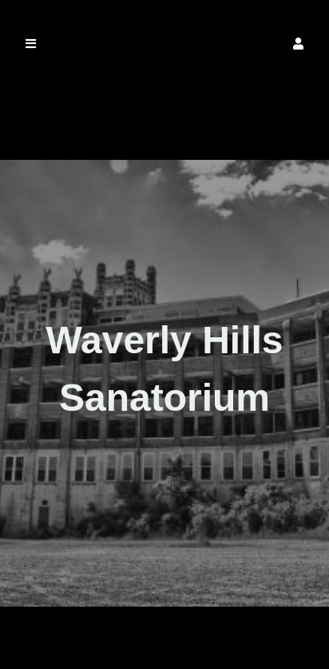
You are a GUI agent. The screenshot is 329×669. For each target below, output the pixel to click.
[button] (298, 43)
